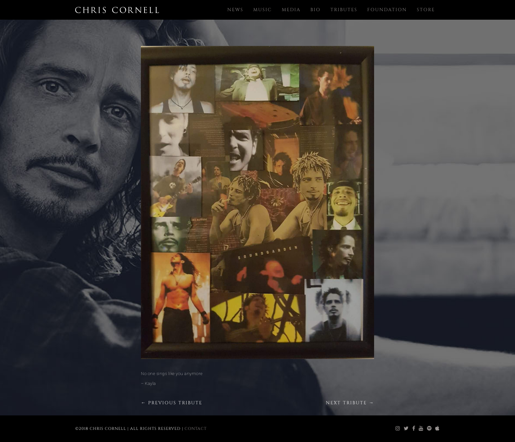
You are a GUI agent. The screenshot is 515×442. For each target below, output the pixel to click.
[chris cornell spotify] (429, 428)
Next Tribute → (350, 403)
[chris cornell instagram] (397, 428)
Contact (196, 428)
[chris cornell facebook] (413, 428)
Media (291, 10)
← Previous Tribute (171, 403)
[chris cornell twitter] (406, 428)
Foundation (387, 10)
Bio (315, 10)
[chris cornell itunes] (437, 428)
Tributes (343, 10)
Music (262, 10)
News (235, 10)
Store (426, 10)
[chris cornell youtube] (421, 428)
